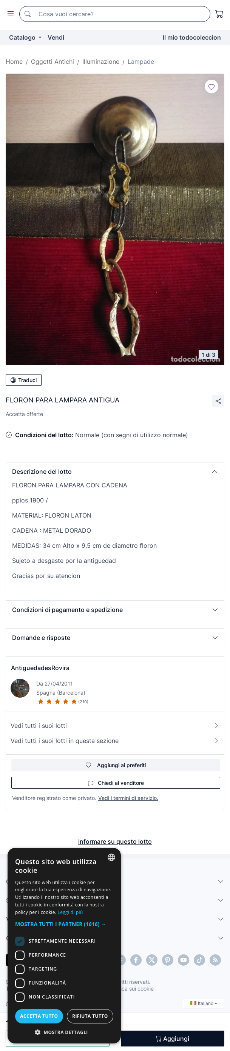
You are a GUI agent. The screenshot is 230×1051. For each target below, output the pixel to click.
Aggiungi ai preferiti (116, 765)
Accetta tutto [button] (39, 1016)
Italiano (203, 1003)
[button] (115, 471)
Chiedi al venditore (116, 783)
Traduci (24, 380)
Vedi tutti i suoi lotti (115, 725)
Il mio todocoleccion (192, 37)
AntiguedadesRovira (40, 668)
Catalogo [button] (23, 37)
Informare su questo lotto (115, 841)
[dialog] (64, 945)
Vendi (56, 37)
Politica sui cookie (132, 988)
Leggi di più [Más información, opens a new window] (70, 912)
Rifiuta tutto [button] (90, 1016)
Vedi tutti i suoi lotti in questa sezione (115, 740)
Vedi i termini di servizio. (128, 798)
